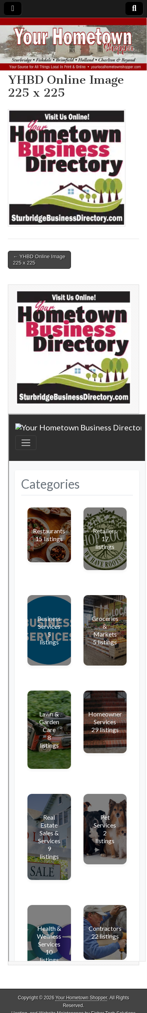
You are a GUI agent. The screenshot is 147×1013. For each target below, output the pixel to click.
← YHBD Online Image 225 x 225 (39, 260)
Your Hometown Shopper (81, 997)
